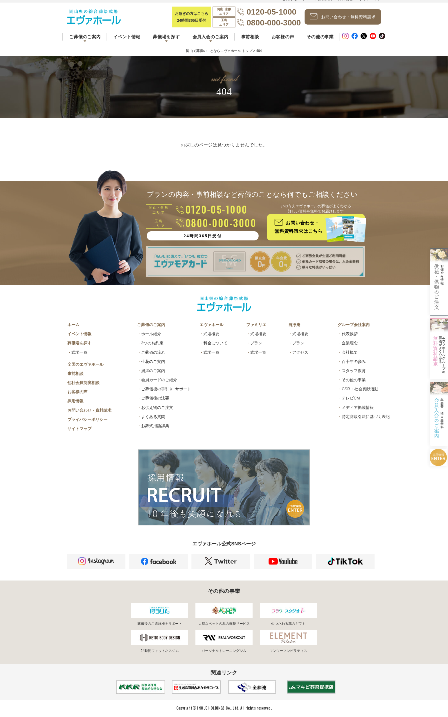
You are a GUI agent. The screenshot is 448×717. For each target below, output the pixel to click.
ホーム (73, 324)
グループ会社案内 (354, 324)
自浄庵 (294, 324)
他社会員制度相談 (83, 382)
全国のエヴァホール (85, 364)
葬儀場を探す (79, 343)
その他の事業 (320, 36)
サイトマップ (79, 428)
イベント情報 (127, 36)
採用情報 (75, 401)
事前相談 (250, 36)
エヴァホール (211, 324)
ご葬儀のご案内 (151, 324)
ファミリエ (256, 324)
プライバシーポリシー (87, 419)
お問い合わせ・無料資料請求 (343, 16)
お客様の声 (283, 36)
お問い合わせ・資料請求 (89, 410)
